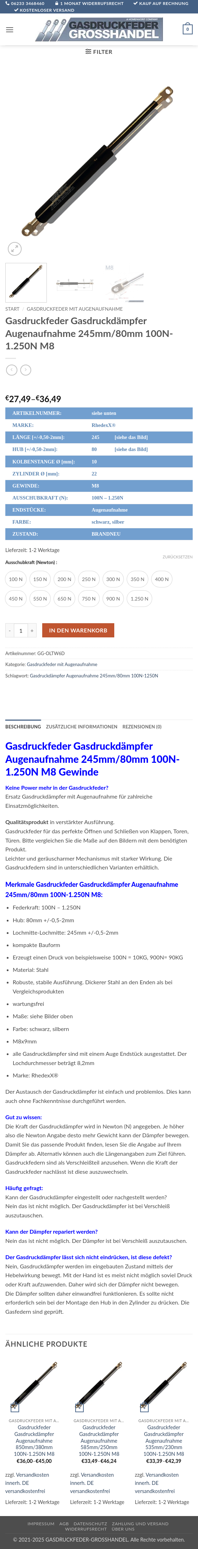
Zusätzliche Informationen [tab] (81, 727)
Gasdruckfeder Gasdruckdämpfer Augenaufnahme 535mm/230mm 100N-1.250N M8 (163, 1440)
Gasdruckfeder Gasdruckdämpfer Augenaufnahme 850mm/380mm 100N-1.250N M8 (34, 1440)
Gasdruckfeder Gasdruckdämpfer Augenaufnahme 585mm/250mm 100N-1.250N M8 (99, 1440)
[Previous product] (25, 370)
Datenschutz (91, 1523)
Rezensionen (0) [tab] (141, 727)
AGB (64, 1523)
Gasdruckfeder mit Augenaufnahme (75, 309)
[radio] (15, 579)
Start (12, 309)
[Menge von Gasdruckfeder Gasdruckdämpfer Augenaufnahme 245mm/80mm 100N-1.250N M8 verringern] (9, 630)
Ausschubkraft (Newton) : (31, 562)
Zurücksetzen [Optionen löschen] (178, 556)
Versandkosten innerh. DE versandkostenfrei (27, 1483)
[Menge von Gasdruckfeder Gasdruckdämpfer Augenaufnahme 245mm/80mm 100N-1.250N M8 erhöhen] (32, 630)
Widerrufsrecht (86, 1529)
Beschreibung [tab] (23, 727)
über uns (123, 1529)
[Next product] (11, 370)
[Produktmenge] (21, 630)
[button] (9, 29)
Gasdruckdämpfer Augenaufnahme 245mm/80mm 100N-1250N (94, 675)
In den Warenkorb (78, 630)
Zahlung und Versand (140, 1523)
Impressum (41, 1523)
